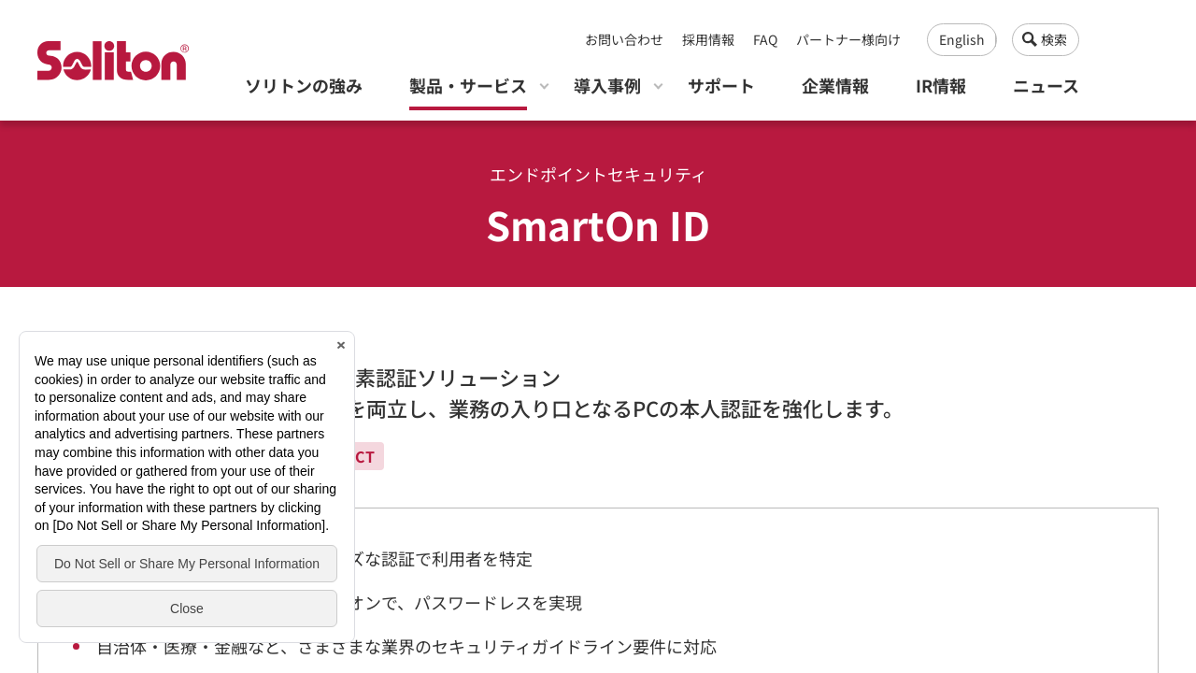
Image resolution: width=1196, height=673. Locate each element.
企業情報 (835, 85)
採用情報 (708, 39)
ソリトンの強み (304, 85)
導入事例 (607, 85)
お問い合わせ (624, 39)
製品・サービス (468, 85)
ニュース (1046, 85)
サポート (721, 85)
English (962, 39)
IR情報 (941, 85)
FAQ (765, 39)
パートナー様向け (848, 39)
